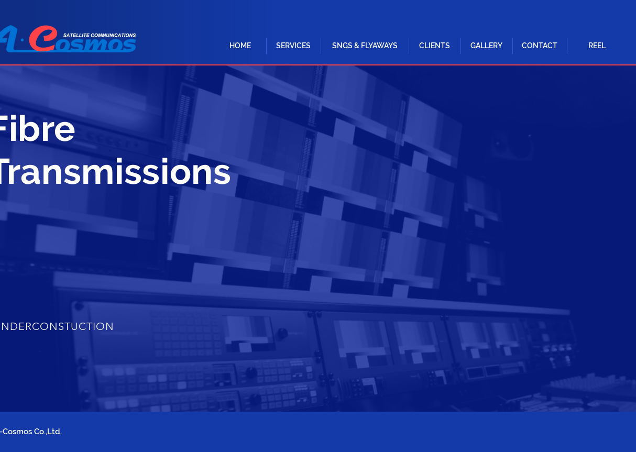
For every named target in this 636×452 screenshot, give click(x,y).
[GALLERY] (486, 46)
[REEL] (597, 46)
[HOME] (240, 46)
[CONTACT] (539, 46)
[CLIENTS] (434, 46)
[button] (293, 46)
